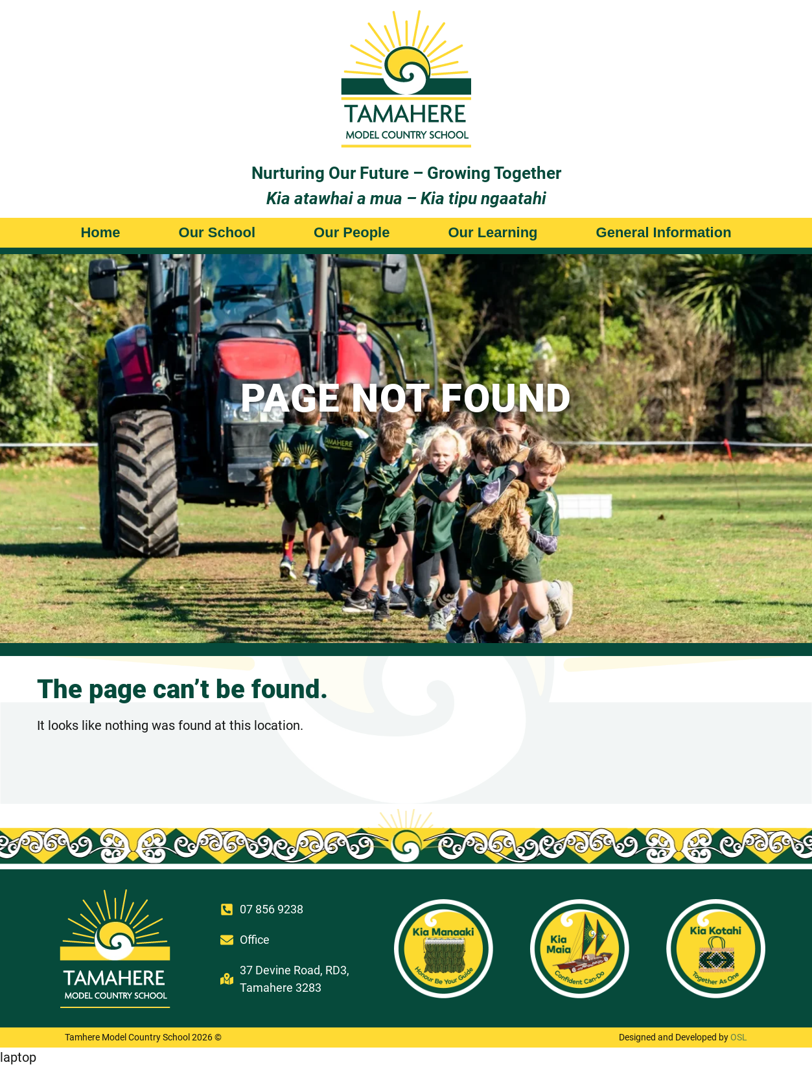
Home (100, 232)
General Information (664, 232)
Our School (217, 232)
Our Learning (492, 232)
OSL (738, 1037)
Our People (351, 232)
